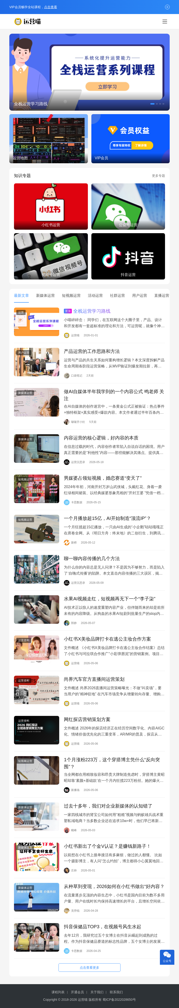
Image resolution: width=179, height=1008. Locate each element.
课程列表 (58, 992)
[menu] (165, 21)
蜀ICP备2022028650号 (119, 999)
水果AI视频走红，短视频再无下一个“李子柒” (109, 598)
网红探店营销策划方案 (87, 719)
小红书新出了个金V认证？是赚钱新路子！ (107, 846)
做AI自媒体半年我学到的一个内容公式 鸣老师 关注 (114, 395)
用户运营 (139, 295)
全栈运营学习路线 (31, 104)
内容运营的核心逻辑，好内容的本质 (101, 437)
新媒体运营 (45, 295)
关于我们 (96, 992)
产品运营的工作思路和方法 (92, 351)
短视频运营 (71, 295)
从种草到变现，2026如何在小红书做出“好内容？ (114, 886)
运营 (21, 312)
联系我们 (116, 992)
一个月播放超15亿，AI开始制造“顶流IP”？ (107, 518)
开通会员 (77, 992)
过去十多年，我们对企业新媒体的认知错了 (108, 806)
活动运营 (95, 295)
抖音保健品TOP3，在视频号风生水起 (102, 926)
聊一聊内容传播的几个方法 (92, 558)
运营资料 (23, 640)
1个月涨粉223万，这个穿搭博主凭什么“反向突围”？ (112, 763)
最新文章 (21, 295)
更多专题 (158, 176)
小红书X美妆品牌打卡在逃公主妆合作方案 (107, 639)
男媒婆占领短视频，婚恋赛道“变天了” (102, 478)
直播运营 (161, 295)
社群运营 (117, 295)
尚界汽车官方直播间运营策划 (94, 679)
